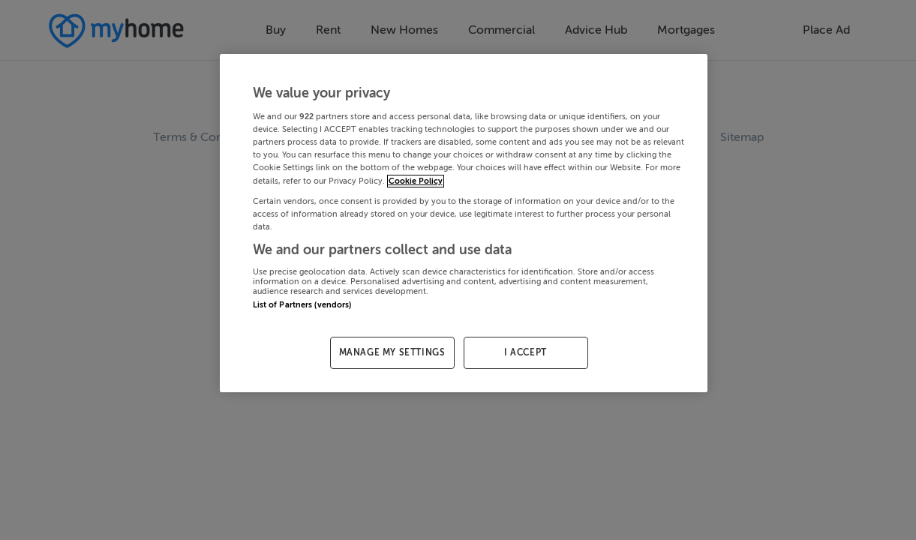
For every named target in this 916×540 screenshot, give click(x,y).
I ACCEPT (525, 352)
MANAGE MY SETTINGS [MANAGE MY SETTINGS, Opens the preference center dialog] (392, 352)
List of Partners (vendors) (302, 305)
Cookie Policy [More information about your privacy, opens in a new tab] (416, 181)
